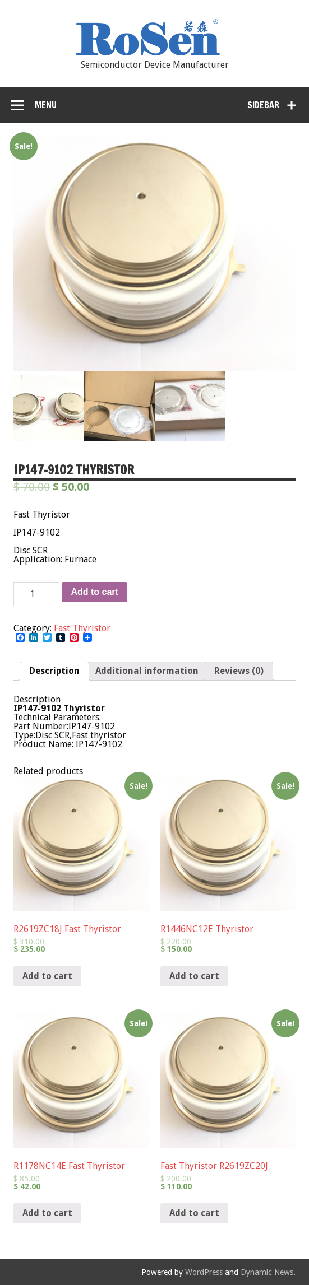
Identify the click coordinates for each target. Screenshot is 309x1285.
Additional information (147, 670)
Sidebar (263, 105)
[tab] (54, 671)
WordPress (204, 1272)
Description (54, 670)
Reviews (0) (239, 670)
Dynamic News (267, 1272)
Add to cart (94, 592)
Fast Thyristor (82, 628)
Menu (46, 105)
